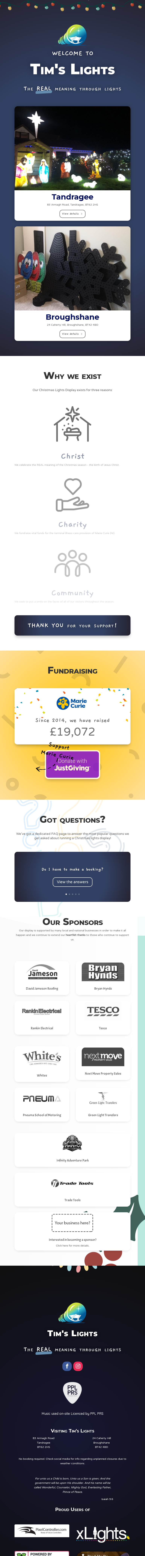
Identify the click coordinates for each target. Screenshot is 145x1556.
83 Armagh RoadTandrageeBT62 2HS (43, 1443)
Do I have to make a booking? (72, 873)
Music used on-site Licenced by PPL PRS (72, 1413)
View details (70, 213)
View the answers (72, 886)
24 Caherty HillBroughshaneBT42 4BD (101, 1443)
